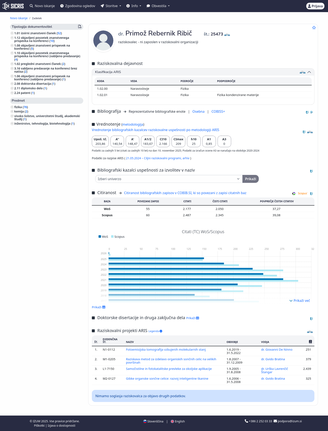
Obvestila (157, 6)
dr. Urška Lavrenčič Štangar (274, 370)
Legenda (155, 331)
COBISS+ (218, 111)
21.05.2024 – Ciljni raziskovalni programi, (154, 158)
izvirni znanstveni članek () (41, 33)
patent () (28, 93)
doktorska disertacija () (38, 84)
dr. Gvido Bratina (273, 359)
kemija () (21, 111)
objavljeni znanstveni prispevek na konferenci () (42, 47)
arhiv (186, 158)
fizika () (21, 107)
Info (132, 6)
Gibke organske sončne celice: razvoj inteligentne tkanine (168, 378)
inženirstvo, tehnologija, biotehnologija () (44, 123)
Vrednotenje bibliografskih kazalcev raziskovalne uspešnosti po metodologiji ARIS (155, 130)
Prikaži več (299, 300)
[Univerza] (169, 179)
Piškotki (39, 425)
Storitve (110, 6)
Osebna (198, 111)
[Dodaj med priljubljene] (314, 27)
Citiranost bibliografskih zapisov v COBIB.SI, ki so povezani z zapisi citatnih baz (185, 193)
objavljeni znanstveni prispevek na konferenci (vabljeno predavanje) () (42, 77)
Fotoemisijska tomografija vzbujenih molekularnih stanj (166, 349)
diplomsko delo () (34, 88)
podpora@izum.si (288, 421)
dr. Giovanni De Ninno (277, 349)
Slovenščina (153, 421)
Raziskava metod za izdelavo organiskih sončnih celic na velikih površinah (171, 360)
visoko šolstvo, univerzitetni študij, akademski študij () (47, 117)
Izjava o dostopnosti (61, 425)
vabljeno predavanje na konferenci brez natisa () (45, 69)
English (178, 421)
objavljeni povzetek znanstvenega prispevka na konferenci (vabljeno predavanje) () (47, 56)
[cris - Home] (13, 6)
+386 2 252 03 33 (259, 421)
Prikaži (98, 307)
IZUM (37, 421)
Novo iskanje (42, 6)
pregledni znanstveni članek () (43, 64)
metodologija (132, 124)
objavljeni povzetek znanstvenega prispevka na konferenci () (41, 39)
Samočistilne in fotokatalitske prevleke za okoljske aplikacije (169, 369)
